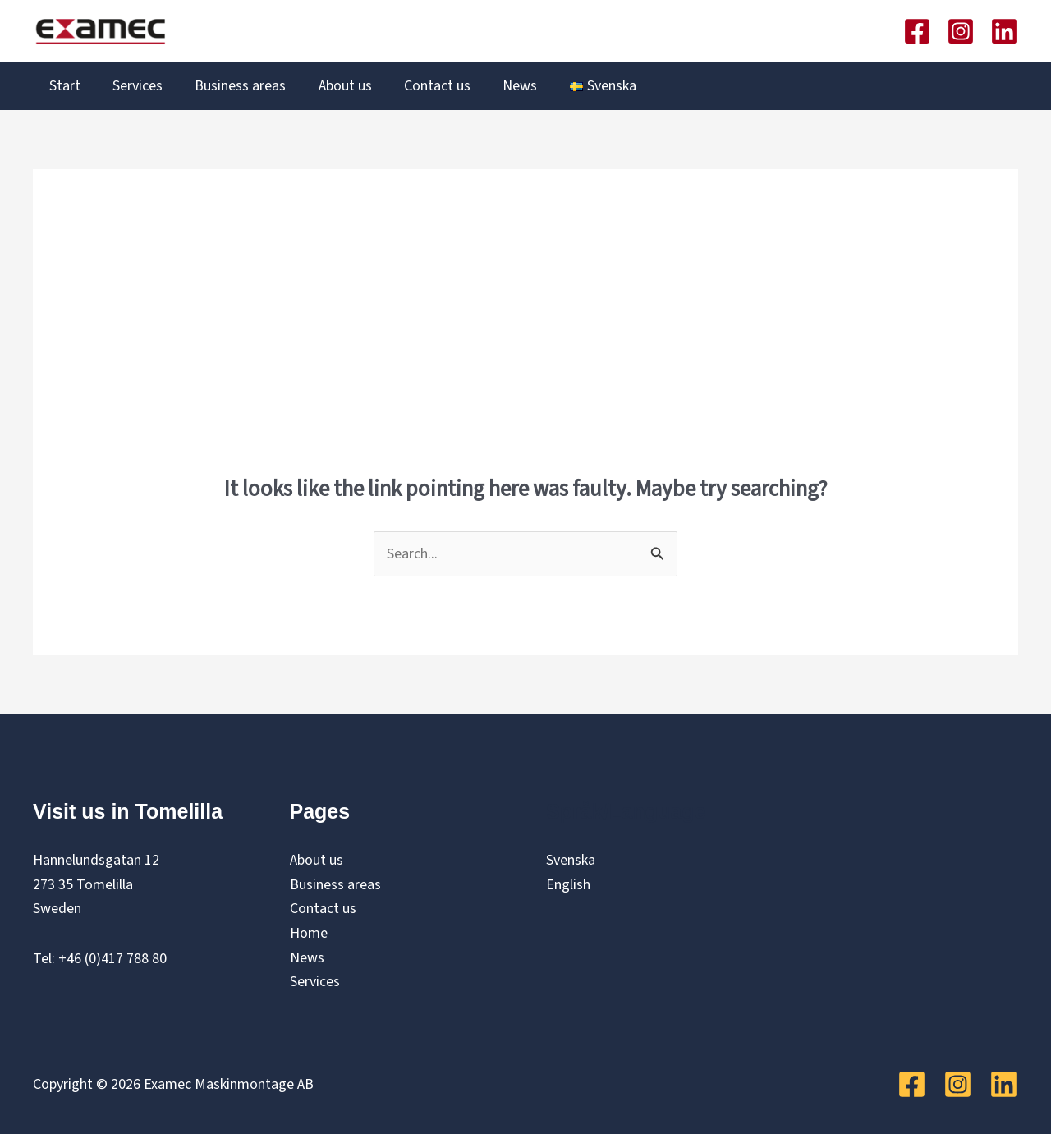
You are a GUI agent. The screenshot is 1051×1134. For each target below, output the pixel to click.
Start (63, 86)
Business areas (233, 86)
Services (133, 86)
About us (335, 86)
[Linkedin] (1004, 31)
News (505, 86)
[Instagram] (961, 31)
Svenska (570, 860)
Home (309, 933)
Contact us (425, 86)
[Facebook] (917, 31)
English (568, 885)
